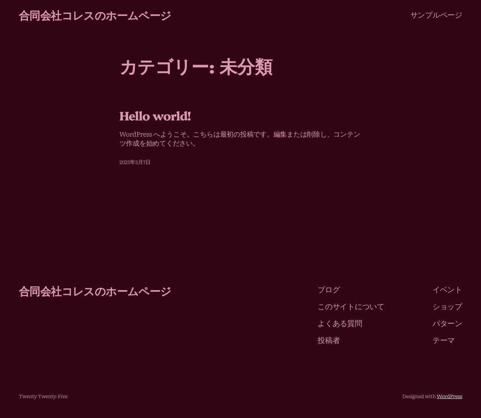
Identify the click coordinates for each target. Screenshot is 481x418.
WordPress (449, 396)
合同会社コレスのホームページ (95, 14)
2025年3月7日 (135, 161)
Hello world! (155, 115)
